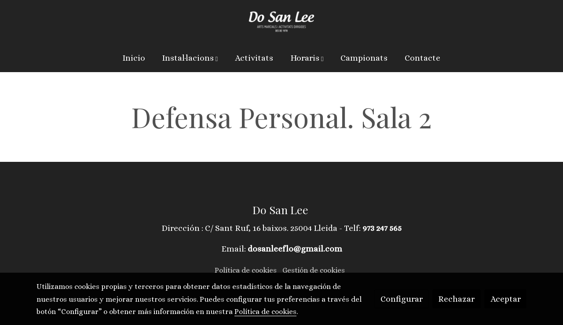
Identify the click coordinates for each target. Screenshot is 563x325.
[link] (281, 22)
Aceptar (505, 298)
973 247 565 (382, 228)
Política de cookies (246, 270)
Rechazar (456, 298)
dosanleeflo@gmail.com (295, 248)
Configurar (401, 298)
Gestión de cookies (313, 270)
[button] (190, 58)
